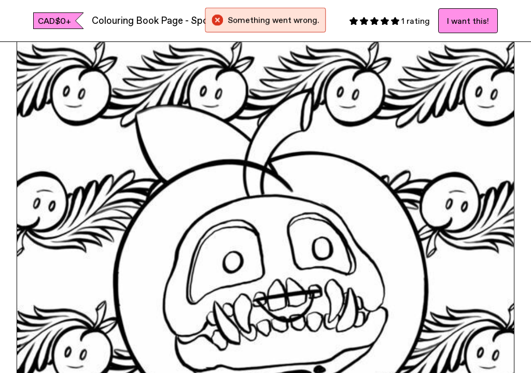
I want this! (468, 20)
